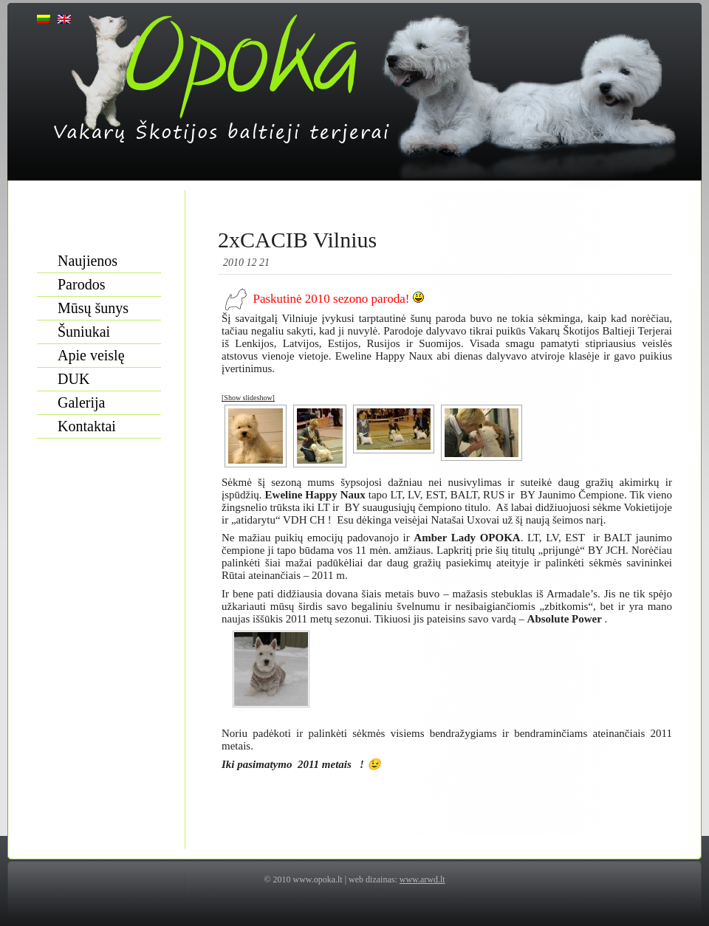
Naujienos (87, 261)
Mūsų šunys (93, 308)
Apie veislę (91, 355)
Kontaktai (87, 426)
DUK (73, 379)
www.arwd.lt (422, 879)
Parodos (81, 284)
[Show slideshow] (248, 398)
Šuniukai (84, 331)
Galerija (81, 402)
